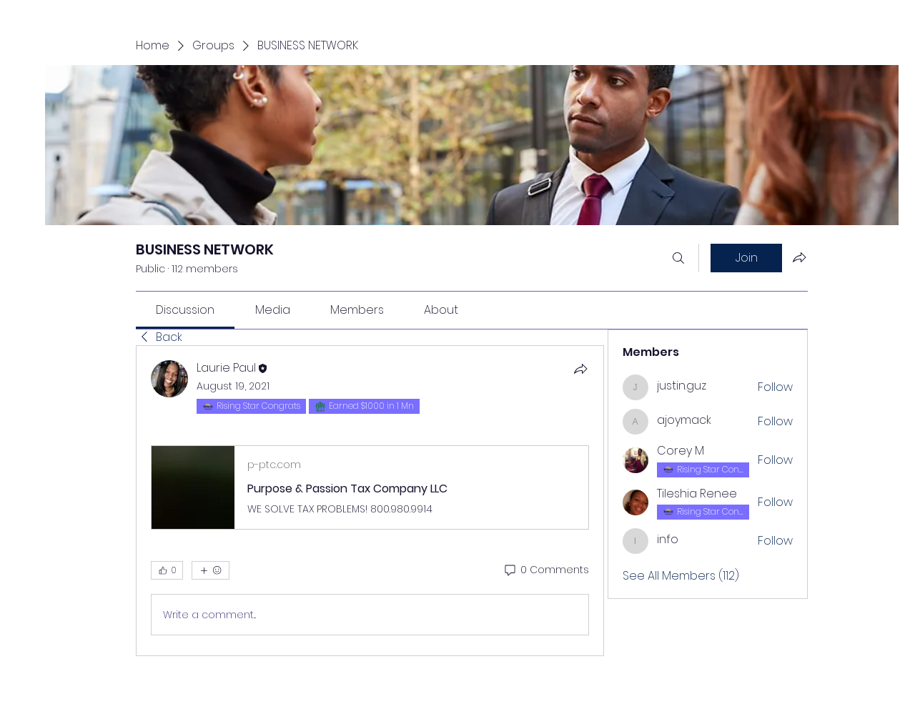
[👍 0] (167, 570)
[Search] (678, 258)
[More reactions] (210, 570)
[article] (370, 500)
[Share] (580, 368)
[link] (185, 310)
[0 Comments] (546, 570)
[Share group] (799, 257)
